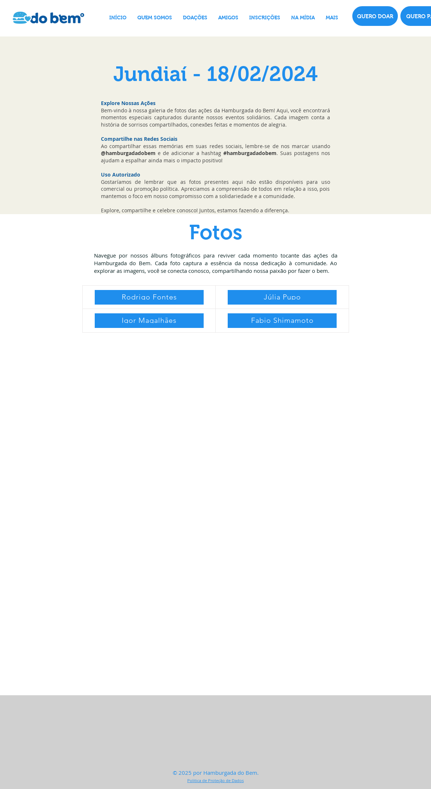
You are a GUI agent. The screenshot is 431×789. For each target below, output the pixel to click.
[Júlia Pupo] (282, 297)
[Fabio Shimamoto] (282, 320)
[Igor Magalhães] (149, 320)
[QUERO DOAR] (375, 16)
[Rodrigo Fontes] (149, 297)
